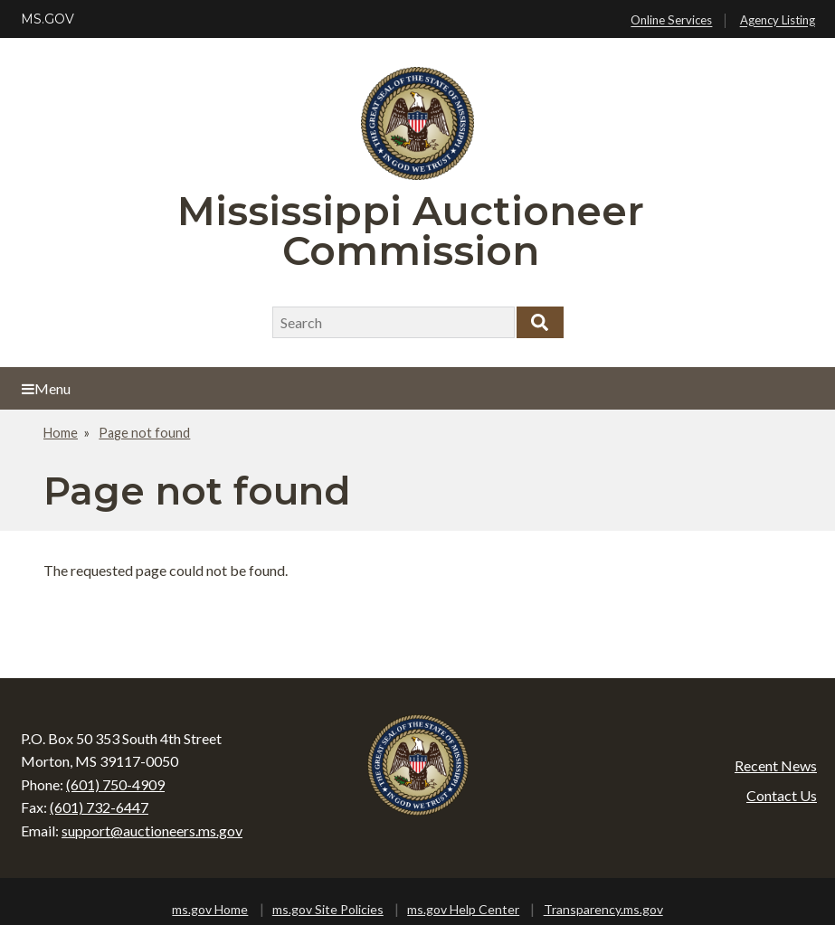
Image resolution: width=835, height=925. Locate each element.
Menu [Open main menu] (46, 388)
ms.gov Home (210, 909)
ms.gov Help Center (463, 909)
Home (60, 432)
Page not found (144, 432)
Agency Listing (777, 21)
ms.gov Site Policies (328, 909)
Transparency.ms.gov (603, 909)
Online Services (671, 21)
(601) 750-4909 (115, 784)
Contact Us (781, 795)
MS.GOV (47, 19)
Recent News (776, 765)
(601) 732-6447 (99, 807)
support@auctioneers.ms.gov (152, 830)
